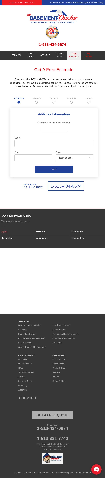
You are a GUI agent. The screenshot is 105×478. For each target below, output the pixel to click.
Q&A (20, 368)
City (16, 152)
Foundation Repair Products (65, 334)
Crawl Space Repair (61, 325)
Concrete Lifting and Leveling (31, 338)
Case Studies (58, 359)
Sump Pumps (58, 329)
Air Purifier (57, 343)
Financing (22, 385)
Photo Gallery (58, 368)
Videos (55, 377)
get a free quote (52, 415)
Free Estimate (24, 343)
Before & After (58, 381)
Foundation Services (27, 334)
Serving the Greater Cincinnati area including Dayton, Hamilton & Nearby (76, 3)
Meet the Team (25, 381)
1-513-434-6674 (66, 186)
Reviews (56, 372)
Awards (21, 377)
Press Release (25, 363)
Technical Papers (26, 372)
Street (17, 138)
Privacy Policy (61, 472)
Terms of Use (75, 472)
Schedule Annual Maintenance (22, 3)
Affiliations (23, 390)
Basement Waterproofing (29, 325)
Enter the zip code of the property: (53, 123)
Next (54, 169)
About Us (22, 359)
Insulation (22, 329)
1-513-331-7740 (52, 438)
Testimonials (58, 363)
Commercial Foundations (63, 338)
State (58, 152)
